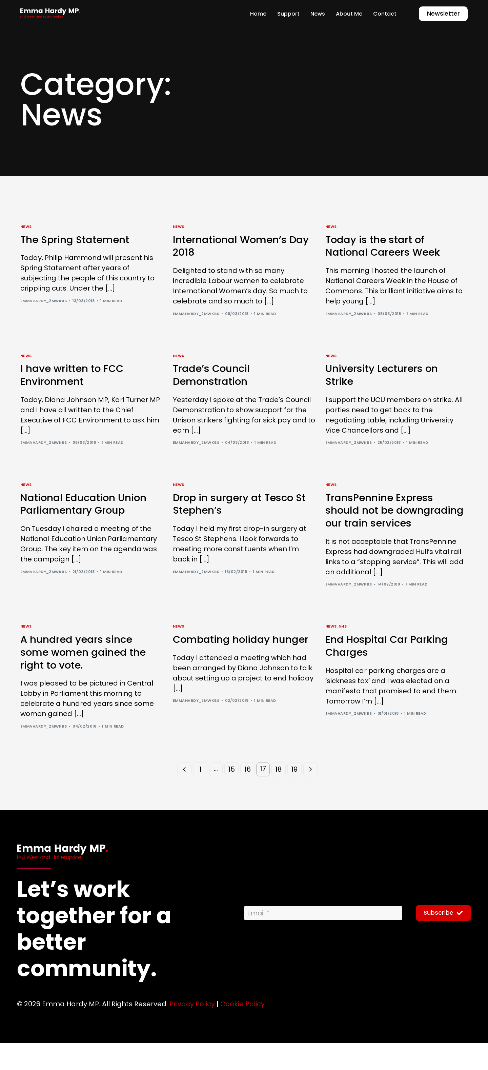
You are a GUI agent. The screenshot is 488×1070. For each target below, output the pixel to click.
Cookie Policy (242, 1031)
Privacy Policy (192, 1031)
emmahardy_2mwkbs (43, 302)
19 (295, 796)
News (26, 227)
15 (231, 796)
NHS (343, 650)
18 (279, 796)
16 (247, 796)
